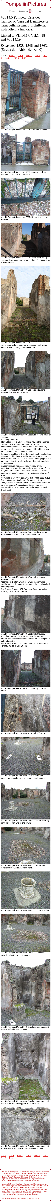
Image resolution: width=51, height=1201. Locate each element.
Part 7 (7, 58)
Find (33, 11)
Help (40, 11)
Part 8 (16, 58)
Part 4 (29, 55)
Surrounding (24, 11)
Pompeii (13, 11)
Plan (24, 58)
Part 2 (12, 55)
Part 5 (37, 55)
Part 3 (20, 55)
